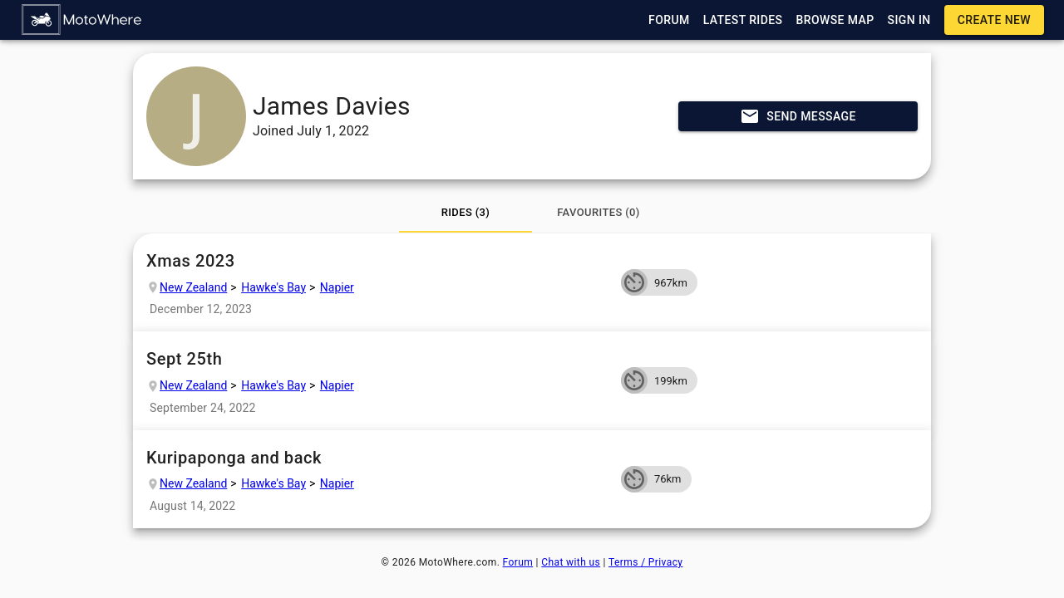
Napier (337, 287)
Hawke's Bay (273, 287)
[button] (82, 20)
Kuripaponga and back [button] (377, 458)
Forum (518, 562)
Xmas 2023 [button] (377, 261)
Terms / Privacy (645, 562)
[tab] (465, 213)
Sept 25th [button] (377, 359)
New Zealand (193, 287)
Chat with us (570, 562)
